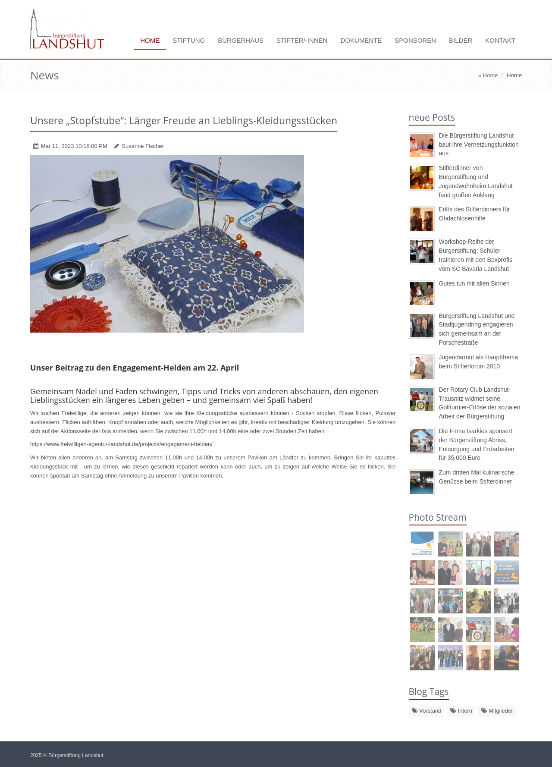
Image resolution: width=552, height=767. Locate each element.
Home (150, 40)
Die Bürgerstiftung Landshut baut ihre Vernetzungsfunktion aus (479, 144)
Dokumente (361, 40)
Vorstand (427, 710)
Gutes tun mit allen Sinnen (474, 283)
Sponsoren (415, 40)
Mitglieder (497, 710)
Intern (461, 710)
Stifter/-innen (301, 40)
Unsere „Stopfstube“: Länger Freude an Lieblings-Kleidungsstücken (183, 120)
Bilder (460, 40)
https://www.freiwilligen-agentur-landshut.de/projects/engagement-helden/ (121, 444)
